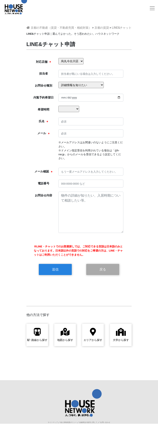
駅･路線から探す (37, 334)
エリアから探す (93, 334)
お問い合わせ (105, 422)
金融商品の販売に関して (88, 422)
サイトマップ (53, 422)
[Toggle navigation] (152, 8)
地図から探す (65, 334)
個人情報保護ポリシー (68, 422)
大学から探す (121, 334)
